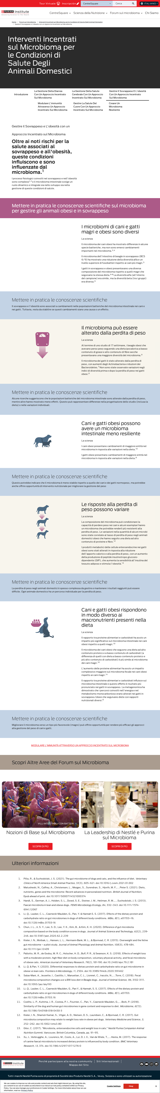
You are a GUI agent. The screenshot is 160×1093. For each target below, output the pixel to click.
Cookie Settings (114, 1086)
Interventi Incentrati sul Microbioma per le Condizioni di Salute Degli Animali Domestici (71, 22)
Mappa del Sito (79, 1065)
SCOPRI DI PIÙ (40, 846)
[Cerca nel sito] (122, 3)
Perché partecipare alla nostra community (65, 1061)
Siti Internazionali (107, 1061)
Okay (131, 1086)
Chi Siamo (152, 12)
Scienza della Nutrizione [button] (90, 13)
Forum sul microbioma (27, 22)
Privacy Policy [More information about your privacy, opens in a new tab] (27, 1090)
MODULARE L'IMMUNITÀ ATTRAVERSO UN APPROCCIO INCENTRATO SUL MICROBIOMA (80, 745)
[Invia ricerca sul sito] (134, 3)
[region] (80, 1086)
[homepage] (15, 12)
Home (14, 22)
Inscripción (70, 3)
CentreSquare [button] (60, 13)
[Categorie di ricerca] (97, 3)
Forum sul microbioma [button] (126, 13)
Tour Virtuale (49, 3)
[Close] (156, 1086)
